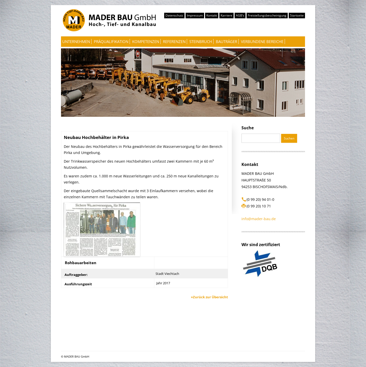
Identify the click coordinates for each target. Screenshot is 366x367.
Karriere (226, 15)
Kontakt (211, 15)
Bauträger (226, 41)
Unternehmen (76, 41)
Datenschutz (174, 15)
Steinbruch (200, 41)
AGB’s (240, 15)
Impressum (195, 15)
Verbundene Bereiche (262, 41)
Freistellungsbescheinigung (267, 15)
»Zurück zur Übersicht (209, 297)
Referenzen (174, 41)
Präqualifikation (111, 41)
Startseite (297, 15)
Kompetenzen (145, 41)
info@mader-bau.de (258, 218)
